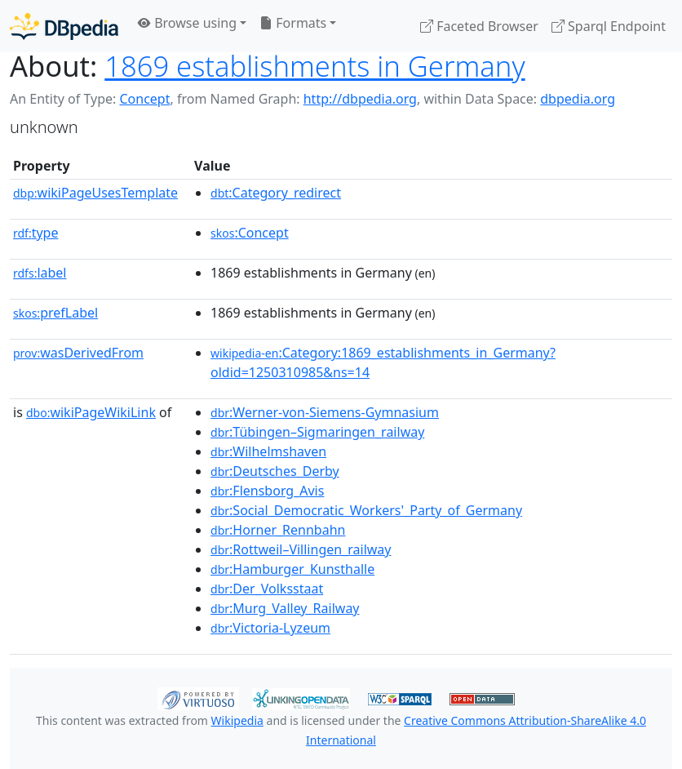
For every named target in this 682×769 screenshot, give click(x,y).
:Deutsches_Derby (274, 471)
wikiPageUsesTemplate (95, 193)
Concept (144, 99)
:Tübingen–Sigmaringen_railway (317, 432)
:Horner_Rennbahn (277, 530)
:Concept (249, 233)
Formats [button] (292, 23)
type (36, 233)
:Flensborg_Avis (267, 491)
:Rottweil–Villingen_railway (300, 549)
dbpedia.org (577, 99)
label (40, 273)
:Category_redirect (275, 193)
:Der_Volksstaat (266, 589)
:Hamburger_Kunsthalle (292, 569)
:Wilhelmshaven (268, 451)
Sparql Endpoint (608, 26)
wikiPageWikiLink (91, 412)
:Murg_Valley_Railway (284, 608)
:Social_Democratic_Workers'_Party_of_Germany (366, 510)
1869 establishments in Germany (314, 66)
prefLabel (55, 313)
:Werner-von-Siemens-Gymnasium (324, 412)
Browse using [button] (187, 23)
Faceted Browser (479, 26)
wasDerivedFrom (78, 353)
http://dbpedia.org (360, 99)
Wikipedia (237, 720)
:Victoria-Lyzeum (270, 628)
